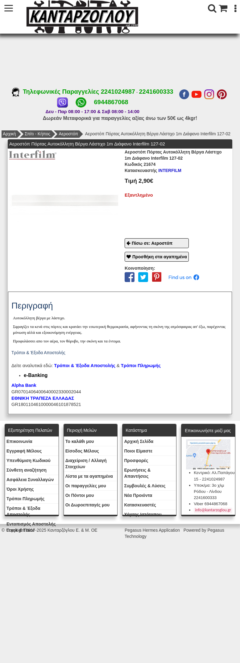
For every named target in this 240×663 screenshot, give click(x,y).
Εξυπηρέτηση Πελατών (30, 430)
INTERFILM (153, 170)
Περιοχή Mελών (82, 430)
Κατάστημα (136, 430)
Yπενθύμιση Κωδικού (28, 460)
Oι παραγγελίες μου (85, 485)
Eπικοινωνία (19, 441)
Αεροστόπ (68, 133)
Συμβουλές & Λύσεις (144, 485)
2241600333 (156, 91)
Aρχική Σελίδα (138, 441)
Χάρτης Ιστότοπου (142, 514)
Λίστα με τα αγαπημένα (89, 476)
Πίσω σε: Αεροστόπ (152, 243)
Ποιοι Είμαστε (138, 450)
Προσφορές (136, 460)
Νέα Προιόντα (138, 495)
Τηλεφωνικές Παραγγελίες (56, 91)
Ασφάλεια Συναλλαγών (30, 479)
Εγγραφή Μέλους (24, 450)
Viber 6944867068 (210, 503)
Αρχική (9, 133)
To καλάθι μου (79, 441)
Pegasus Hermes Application (153, 530)
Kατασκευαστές (140, 504)
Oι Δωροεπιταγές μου (87, 504)
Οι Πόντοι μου (79, 495)
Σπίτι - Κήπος (37, 133)
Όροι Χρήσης (20, 489)
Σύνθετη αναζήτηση (26, 470)
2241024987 (118, 91)
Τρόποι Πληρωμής (141, 365)
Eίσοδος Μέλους (82, 450)
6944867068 (111, 102)
